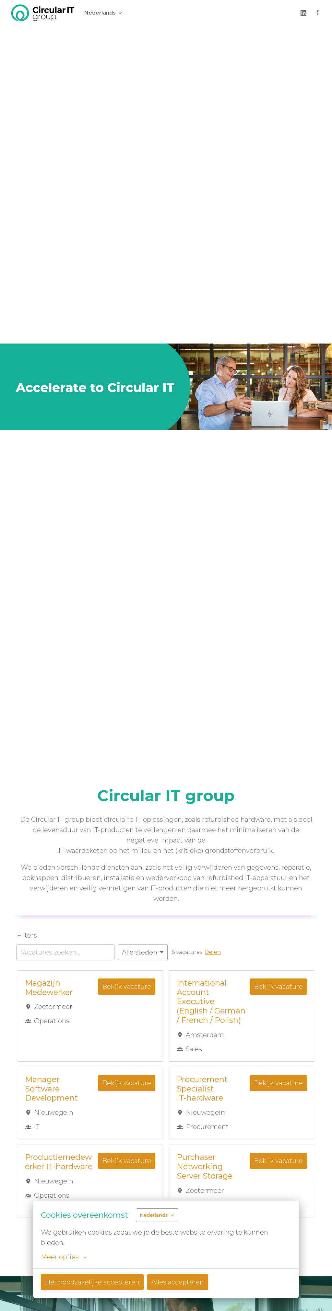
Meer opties (63, 1257)
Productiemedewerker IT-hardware (58, 1162)
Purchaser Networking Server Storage (204, 1167)
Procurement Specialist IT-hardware (202, 1089)
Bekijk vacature (126, 986)
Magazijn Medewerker (49, 987)
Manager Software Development (51, 1089)
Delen (213, 952)
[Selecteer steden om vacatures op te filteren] (143, 952)
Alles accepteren (177, 1282)
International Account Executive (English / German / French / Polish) (211, 1001)
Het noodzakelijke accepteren (92, 1282)
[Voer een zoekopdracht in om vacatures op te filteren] (65, 952)
